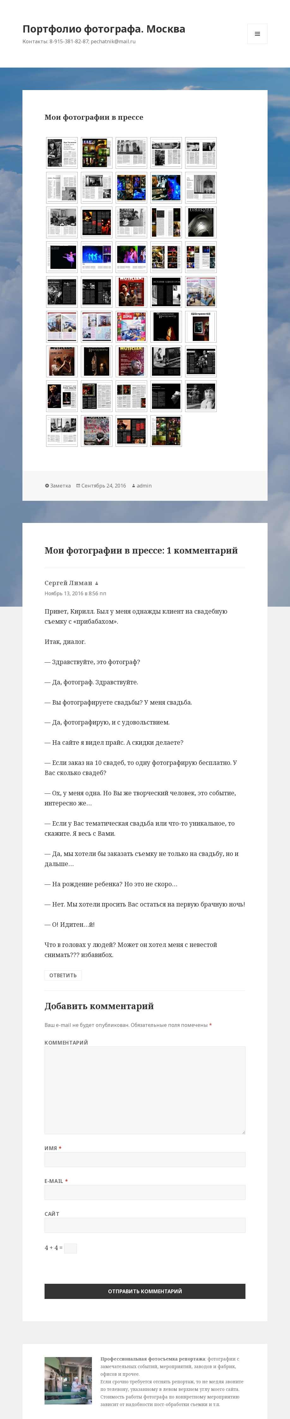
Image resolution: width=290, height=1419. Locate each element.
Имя (53, 1148)
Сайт (52, 1213)
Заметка (60, 485)
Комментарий (66, 1042)
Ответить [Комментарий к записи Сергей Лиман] (63, 975)
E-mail (56, 1181)
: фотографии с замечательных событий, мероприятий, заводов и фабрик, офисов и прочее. (169, 1366)
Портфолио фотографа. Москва (103, 28)
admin (144, 485)
